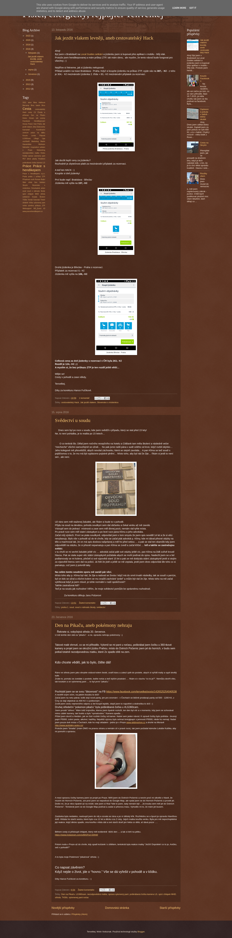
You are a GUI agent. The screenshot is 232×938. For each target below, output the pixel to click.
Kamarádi (26, 130)
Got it (192, 8)
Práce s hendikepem (34, 168)
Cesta (27, 108)
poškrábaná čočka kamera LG (143, 894)
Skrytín (25, 185)
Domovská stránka (117, 907)
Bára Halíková (39, 102)
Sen (35, 182)
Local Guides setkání (92, 54)
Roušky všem (203, 174)
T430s (65, 897)
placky (34, 159)
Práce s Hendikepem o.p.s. (34, 174)
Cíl (35, 112)
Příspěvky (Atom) (79, 914)
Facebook (26, 121)
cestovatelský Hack (70, 402)
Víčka (31, 203)
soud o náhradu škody (85, 607)
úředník (25, 203)
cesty (30, 112)
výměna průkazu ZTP (36, 205)
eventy (42, 118)
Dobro (25, 118)
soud (71, 607)
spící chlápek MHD (167, 894)
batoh (38, 105)
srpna (31, 69)
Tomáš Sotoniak (34, 200)
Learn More (179, 8)
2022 (28, 36)
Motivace (42, 144)
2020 (28, 40)
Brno (43, 105)
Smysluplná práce (38, 188)
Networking (41, 150)
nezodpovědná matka (97, 894)
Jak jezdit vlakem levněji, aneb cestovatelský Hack (104, 37)
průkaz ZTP (40, 176)
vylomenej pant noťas (79, 897)
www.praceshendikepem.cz (33, 211)
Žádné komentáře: (87, 603)
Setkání (42, 182)
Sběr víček (27, 182)
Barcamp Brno (28, 105)
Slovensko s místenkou (107, 402)
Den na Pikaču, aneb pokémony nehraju (93, 625)
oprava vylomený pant (118, 894)
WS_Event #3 (39, 208)
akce (30, 102)
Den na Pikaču (68, 894)
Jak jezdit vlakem (88, 402)
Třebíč (42, 200)
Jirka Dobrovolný (39, 127)
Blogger (141, 931)
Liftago (36, 138)
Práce (27, 166)
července (32, 74)
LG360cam (81, 894)
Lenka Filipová (38, 135)
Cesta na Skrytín (204, 143)
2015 (28, 80)
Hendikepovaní (39, 121)
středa (58, 897)
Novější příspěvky (63, 907)
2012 (28, 89)
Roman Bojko (40, 179)
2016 (28, 49)
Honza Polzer (28, 124)
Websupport (27, 208)
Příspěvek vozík (28, 179)
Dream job (33, 118)
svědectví (101, 607)
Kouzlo (25, 135)
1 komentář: (85, 398)
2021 (24, 102)
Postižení (41, 159)
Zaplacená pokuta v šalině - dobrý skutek (204, 114)
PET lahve (27, 159)
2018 (28, 44)
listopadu (32, 53)
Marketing (35, 141)
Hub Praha (38, 124)
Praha (25, 176)
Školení (42, 197)
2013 (28, 84)
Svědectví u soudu (72, 420)
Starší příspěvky (170, 907)
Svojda (34, 197)
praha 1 (64, 607)
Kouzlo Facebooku (204, 78)
